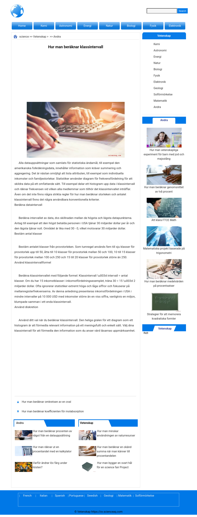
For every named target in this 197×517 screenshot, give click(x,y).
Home (22, 25)
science (24, 36)
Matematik (160, 100)
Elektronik (175, 25)
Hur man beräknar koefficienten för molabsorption (53, 411)
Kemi (44, 25)
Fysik (153, 25)
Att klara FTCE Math (163, 210)
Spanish (60, 495)
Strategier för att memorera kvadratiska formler (163, 306)
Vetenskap (39, 36)
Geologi (158, 88)
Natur (109, 25)
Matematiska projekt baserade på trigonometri (164, 240)
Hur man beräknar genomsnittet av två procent (164, 179)
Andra (57, 36)
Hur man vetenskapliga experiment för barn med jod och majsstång (164, 144)
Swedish (92, 495)
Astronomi (65, 25)
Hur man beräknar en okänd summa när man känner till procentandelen (114, 451)
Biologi (131, 25)
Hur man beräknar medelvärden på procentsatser (163, 273)
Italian (44, 495)
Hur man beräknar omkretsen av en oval (47, 401)
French (27, 495)
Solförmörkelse (163, 94)
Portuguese (76, 495)
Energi (87, 25)
